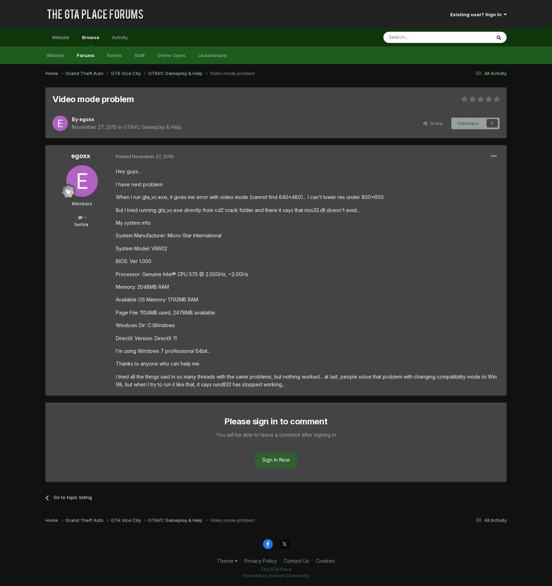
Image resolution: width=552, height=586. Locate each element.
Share (433, 123)
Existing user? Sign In (478, 14)
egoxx (86, 119)
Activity (120, 37)
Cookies (325, 561)
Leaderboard (212, 55)
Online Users (171, 55)
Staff (139, 55)
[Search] (419, 37)
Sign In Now (276, 460)
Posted (145, 156)
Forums (86, 55)
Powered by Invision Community (276, 575)
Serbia (81, 224)
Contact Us (296, 561)
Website (60, 37)
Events (114, 55)
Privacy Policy (260, 561)
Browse (90, 40)
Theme (227, 561)
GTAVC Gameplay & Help (153, 127)
